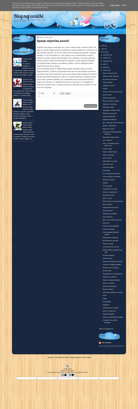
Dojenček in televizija (110, 104)
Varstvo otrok (107, 95)
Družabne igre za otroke (111, 308)
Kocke (105, 295)
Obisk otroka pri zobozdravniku (113, 201)
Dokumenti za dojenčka (110, 237)
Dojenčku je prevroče (110, 113)
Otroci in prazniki (108, 155)
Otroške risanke (108, 289)
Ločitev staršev (108, 82)
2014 (103, 49)
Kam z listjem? (107, 140)
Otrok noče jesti (108, 164)
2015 (103, 46)
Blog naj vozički (28, 16)
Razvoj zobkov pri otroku (111, 101)
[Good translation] (64, 375)
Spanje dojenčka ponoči (111, 207)
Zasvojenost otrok (109, 195)
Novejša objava (43, 106)
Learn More (114, 5)
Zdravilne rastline (108, 167)
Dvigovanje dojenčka (110, 119)
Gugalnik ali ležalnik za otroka (112, 261)
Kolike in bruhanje (109, 229)
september (106, 61)
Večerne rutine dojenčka (111, 76)
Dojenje (105, 183)
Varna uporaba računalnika (111, 176)
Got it (124, 5)
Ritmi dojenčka (107, 204)
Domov (66, 105)
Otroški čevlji (107, 271)
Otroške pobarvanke (109, 286)
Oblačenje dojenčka (109, 98)
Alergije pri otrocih (109, 85)
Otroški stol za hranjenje (111, 268)
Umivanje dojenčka (109, 116)
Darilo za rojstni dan (109, 311)
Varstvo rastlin (107, 149)
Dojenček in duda (108, 129)
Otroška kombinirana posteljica (113, 317)
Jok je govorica (108, 217)
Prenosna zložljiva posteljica (112, 264)
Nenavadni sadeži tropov (111, 137)
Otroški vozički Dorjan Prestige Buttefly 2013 (28, 102)
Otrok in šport (107, 158)
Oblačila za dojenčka (110, 277)
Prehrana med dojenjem (111, 226)
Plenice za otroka (108, 283)
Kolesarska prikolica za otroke (113, 292)
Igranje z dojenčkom (109, 126)
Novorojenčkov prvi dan (110, 240)
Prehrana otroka (108, 244)
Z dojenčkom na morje (110, 189)
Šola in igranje (107, 186)
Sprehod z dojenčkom (110, 192)
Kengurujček (107, 301)
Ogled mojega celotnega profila (111, 346)
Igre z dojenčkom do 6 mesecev (113, 123)
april (104, 67)
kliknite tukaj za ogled (84, 357)
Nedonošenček (108, 210)
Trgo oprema (48, 93)
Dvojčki (105, 88)
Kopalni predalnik (108, 314)
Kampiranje (106, 170)
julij (104, 64)
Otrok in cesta (107, 198)
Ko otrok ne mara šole (110, 79)
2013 (103, 52)
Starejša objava (90, 106)
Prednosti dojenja (108, 255)
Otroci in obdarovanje (110, 152)
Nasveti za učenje (109, 180)
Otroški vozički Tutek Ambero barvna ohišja (27, 125)
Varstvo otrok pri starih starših (112, 92)
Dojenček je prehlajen (110, 214)
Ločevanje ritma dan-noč (111, 247)
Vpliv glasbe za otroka (110, 161)
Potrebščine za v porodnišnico (113, 274)
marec (105, 70)
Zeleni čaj (106, 223)
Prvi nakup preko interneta (111, 173)
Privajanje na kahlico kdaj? (111, 110)
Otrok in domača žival (110, 73)
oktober (105, 58)
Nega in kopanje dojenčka (111, 280)
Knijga (105, 298)
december (106, 55)
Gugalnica (106, 305)
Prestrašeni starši (108, 107)
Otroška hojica (107, 258)
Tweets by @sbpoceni (106, 329)
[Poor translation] (71, 375)
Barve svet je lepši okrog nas (112, 220)
